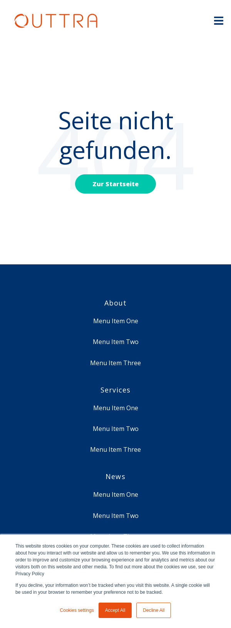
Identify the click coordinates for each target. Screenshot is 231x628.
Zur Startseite (115, 184)
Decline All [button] (153, 610)
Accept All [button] (115, 610)
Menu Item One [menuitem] (115, 321)
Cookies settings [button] (77, 610)
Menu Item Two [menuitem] (116, 341)
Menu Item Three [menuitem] (115, 363)
